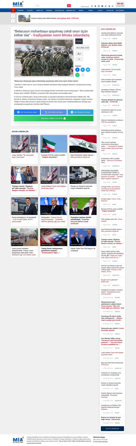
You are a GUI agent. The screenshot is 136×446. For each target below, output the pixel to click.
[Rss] (112, 6)
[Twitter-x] (95, 6)
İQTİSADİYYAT (59, 10)
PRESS (90, 10)
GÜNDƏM (20, 10)
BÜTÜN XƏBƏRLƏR (112, 428)
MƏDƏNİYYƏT (70, 10)
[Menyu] (13, 10)
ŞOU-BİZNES (120, 10)
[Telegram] (109, 6)
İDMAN (81, 10)
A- (79, 59)
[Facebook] (92, 6)
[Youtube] (102, 6)
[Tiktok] (105, 6)
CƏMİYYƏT (39, 10)
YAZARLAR (110, 10)
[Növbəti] (13, 21)
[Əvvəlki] (13, 16)
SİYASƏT (30, 10)
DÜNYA (100, 10)
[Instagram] (98, 6)
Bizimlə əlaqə (85, 6)
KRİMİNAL (49, 10)
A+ (79, 53)
